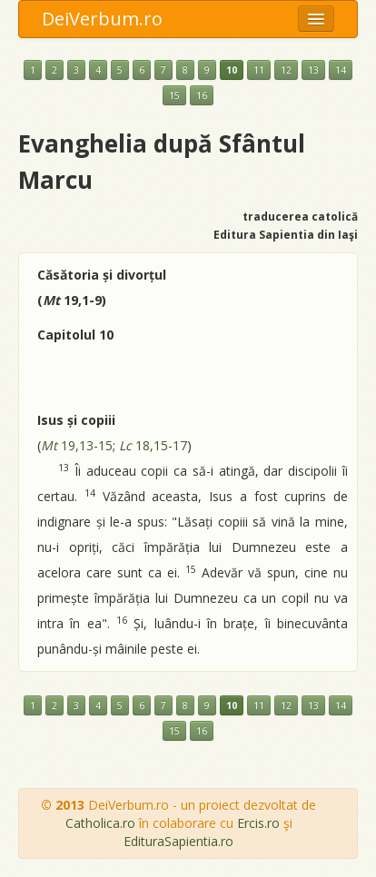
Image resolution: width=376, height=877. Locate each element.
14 (340, 70)
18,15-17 (153, 445)
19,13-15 (77, 445)
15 (174, 95)
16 (201, 95)
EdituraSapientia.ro (178, 841)
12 (286, 70)
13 (313, 70)
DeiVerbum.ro (102, 18)
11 (258, 70)
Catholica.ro (100, 823)
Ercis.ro (258, 823)
